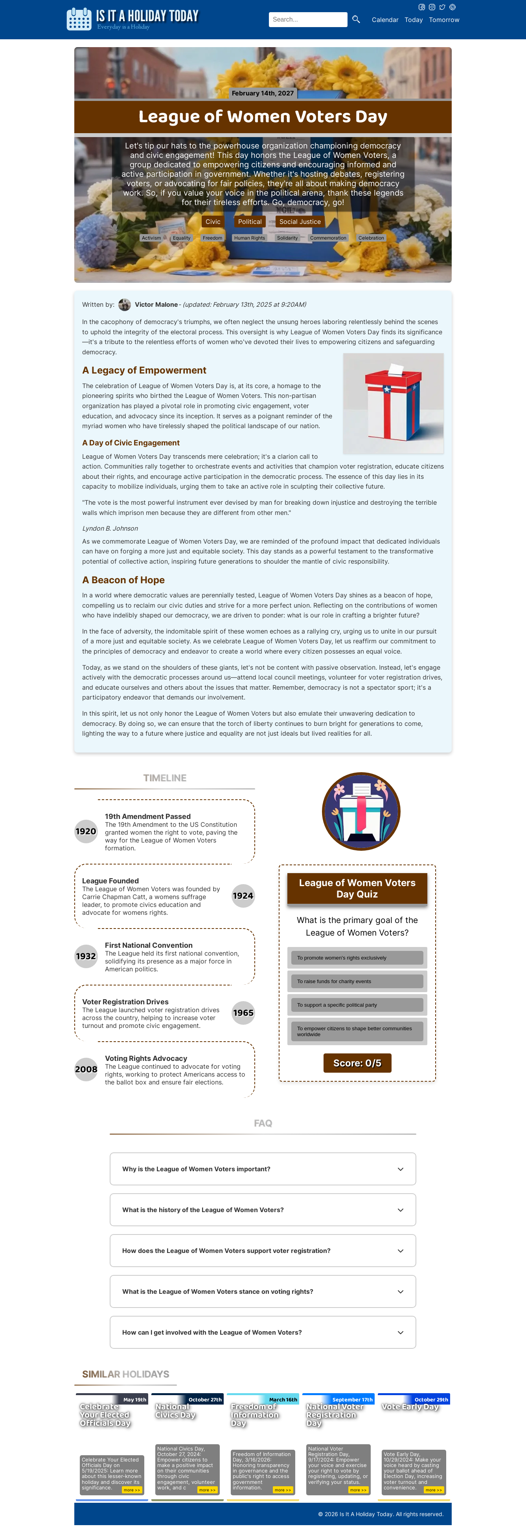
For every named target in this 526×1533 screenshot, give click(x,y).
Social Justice (300, 221)
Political (250, 221)
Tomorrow (444, 20)
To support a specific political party (337, 1005)
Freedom (212, 238)
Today (414, 20)
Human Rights (249, 238)
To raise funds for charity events (334, 981)
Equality (182, 238)
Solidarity (287, 238)
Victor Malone (156, 304)
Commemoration (328, 238)
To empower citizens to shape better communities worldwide (354, 1031)
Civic (213, 221)
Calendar (385, 20)
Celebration (371, 238)
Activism (151, 238)
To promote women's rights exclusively (341, 958)
